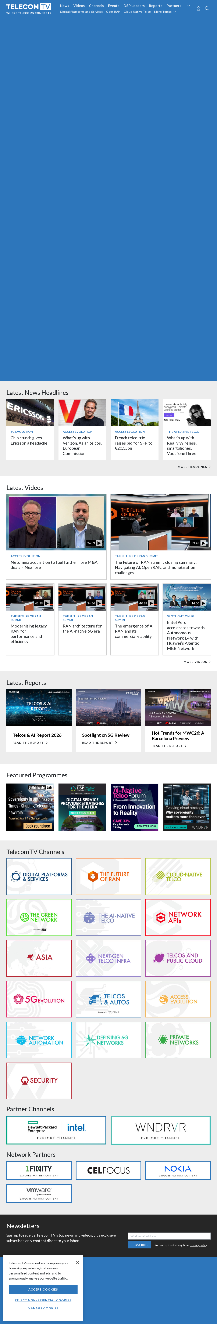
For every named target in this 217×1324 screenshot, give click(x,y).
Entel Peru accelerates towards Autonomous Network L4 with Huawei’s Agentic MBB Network (186, 635)
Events (113, 5)
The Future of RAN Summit (136, 556)
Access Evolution (78, 431)
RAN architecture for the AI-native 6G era (82, 628)
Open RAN (113, 11)
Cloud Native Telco (137, 11)
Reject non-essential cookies (43, 1300)
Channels (96, 5)
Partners (174, 5)
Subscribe (140, 1245)
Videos (79, 5)
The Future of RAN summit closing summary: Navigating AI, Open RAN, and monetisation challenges (156, 567)
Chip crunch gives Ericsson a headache (29, 440)
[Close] (77, 1262)
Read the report (30, 742)
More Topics (165, 11)
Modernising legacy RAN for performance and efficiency (29, 633)
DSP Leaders (134, 5)
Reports (155, 5)
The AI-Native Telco (183, 431)
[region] (43, 1288)
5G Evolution (22, 431)
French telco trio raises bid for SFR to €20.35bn (134, 443)
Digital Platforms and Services (81, 11)
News (64, 5)
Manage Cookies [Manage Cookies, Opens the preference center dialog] (43, 1308)
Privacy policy (198, 1245)
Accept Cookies (43, 1289)
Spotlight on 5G (180, 616)
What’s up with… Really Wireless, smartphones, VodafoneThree (182, 445)
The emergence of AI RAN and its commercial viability (134, 631)
